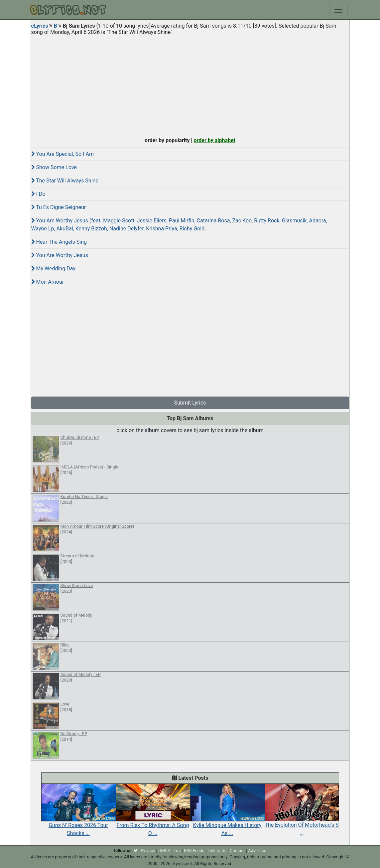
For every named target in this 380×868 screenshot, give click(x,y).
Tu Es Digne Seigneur (58, 207)
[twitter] (136, 850)
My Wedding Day (53, 268)
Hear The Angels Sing (59, 242)
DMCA (164, 850)
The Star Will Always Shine (64, 180)
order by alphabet (214, 140)
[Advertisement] (190, 84)
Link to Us (216, 850)
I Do (38, 194)
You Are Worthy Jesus (59, 255)
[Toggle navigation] (338, 9)
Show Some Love (54, 167)
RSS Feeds (194, 850)
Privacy (148, 850)
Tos (177, 850)
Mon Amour (47, 282)
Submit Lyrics (190, 403)
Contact (237, 850)
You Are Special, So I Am (62, 154)
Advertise (257, 850)
